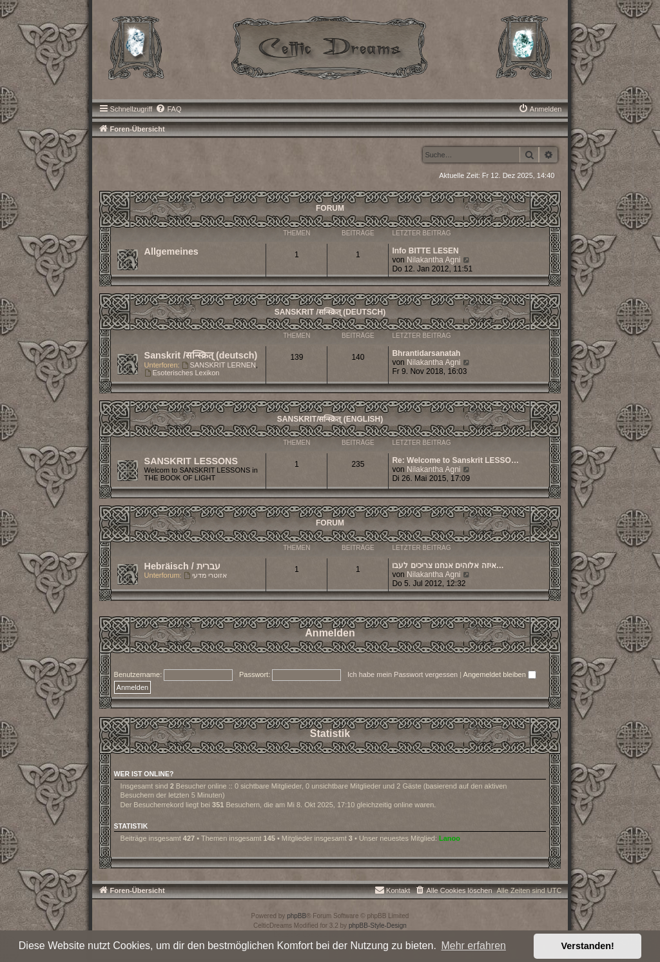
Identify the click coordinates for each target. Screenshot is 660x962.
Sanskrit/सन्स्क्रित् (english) (330, 419)
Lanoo (449, 838)
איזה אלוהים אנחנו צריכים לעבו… (447, 565)
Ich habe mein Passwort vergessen (402, 674)
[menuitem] (168, 109)
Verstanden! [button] (587, 946)
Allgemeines (171, 251)
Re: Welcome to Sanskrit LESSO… (455, 460)
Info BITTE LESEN (425, 250)
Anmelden (329, 632)
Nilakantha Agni (433, 259)
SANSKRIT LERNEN (219, 365)
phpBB (296, 915)
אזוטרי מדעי (205, 575)
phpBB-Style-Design (378, 925)
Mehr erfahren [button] (473, 945)
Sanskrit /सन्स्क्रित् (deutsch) (330, 312)
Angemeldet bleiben (499, 674)
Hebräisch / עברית (182, 566)
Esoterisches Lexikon (182, 373)
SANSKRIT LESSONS (191, 461)
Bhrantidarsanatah (426, 353)
